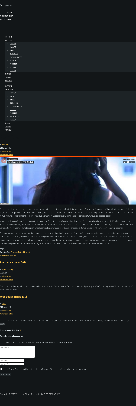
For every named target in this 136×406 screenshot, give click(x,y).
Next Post (13, 255)
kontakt (8, 77)
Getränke (14, 67)
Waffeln (13, 64)
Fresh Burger (16, 57)
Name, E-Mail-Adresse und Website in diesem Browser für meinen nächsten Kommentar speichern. (45, 369)
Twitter (20, 252)
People (12, 269)
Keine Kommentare (6, 154)
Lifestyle (5, 144)
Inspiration (5, 269)
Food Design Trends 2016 (13, 296)
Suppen (13, 43)
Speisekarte (9, 40)
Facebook (14, 252)
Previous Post (5, 255)
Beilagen (14, 54)
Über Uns (8, 74)
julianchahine (6, 151)
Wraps (12, 50)
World (4, 303)
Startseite (8, 37)
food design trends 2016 (13, 262)
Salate (13, 47)
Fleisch (13, 60)
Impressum (8, 81)
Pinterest (26, 252)
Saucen (13, 70)
